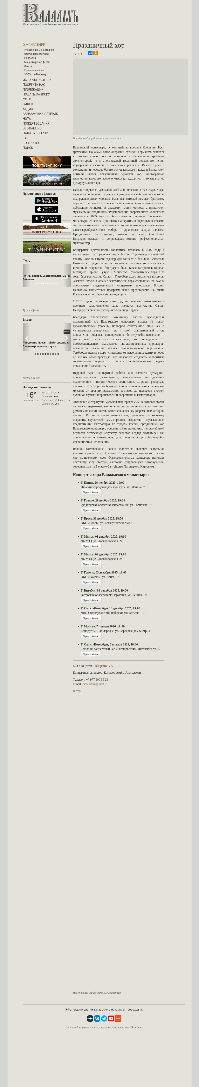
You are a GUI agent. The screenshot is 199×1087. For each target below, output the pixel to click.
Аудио (28, 109)
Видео (28, 104)
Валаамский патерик (40, 114)
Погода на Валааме (37, 387)
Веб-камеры (32, 128)
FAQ (26, 138)
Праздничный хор (34, 70)
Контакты (31, 143)
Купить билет (91, 492)
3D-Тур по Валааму (35, 74)
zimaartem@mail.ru (95, 684)
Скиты (28, 66)
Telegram (100, 665)
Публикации (33, 89)
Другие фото (31, 310)
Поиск (28, 148)
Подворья (30, 57)
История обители (37, 80)
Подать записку (36, 94)
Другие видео (31, 378)
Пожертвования (36, 123)
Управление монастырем (39, 49)
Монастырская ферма (37, 61)
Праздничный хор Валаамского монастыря (97, 992)
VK (110, 665)
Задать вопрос (35, 133)
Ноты (27, 119)
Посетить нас (34, 85)
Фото (27, 99)
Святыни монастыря (36, 53)
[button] (26, 275)
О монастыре (34, 45)
